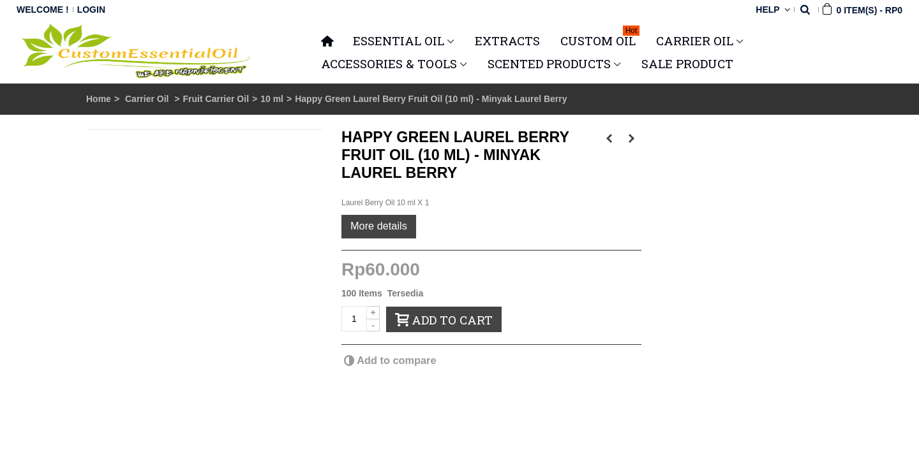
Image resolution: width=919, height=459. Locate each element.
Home (98, 99)
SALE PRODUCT (687, 63)
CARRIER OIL (694, 40)
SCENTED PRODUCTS (549, 63)
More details (378, 225)
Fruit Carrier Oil (216, 99)
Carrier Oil (148, 99)
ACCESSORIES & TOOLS (389, 63)
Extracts (507, 40)
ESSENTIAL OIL (398, 40)
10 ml (271, 99)
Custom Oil (599, 38)
